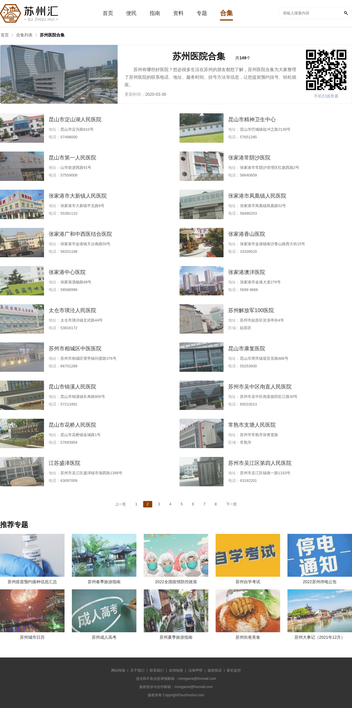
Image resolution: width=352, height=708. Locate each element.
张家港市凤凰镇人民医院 (257, 196)
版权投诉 (215, 670)
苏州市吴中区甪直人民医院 (260, 387)
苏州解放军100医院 (251, 310)
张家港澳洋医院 (246, 272)
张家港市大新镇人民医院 (78, 196)
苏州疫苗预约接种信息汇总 (32, 581)
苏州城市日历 (32, 637)
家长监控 (234, 670)
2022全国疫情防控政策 (176, 581)
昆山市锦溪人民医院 (72, 387)
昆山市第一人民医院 (72, 158)
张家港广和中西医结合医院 (80, 234)
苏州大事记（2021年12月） (320, 637)
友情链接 (176, 670)
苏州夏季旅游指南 (176, 637)
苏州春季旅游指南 (104, 581)
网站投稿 (118, 670)
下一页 (231, 504)
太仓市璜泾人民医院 (72, 310)
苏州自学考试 (248, 581)
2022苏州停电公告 (319, 581)
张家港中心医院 (67, 272)
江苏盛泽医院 (64, 463)
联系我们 (157, 670)
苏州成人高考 (104, 637)
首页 (5, 35)
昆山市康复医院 (246, 349)
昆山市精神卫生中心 (252, 119)
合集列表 (24, 35)
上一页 (120, 504)
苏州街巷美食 (248, 637)
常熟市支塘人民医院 (252, 425)
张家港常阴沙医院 (249, 158)
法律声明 (195, 670)
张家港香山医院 (246, 234)
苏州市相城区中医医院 (75, 349)
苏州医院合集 (52, 35)
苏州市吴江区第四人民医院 (260, 463)
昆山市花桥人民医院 (72, 425)
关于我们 (137, 670)
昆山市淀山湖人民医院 (75, 119)
